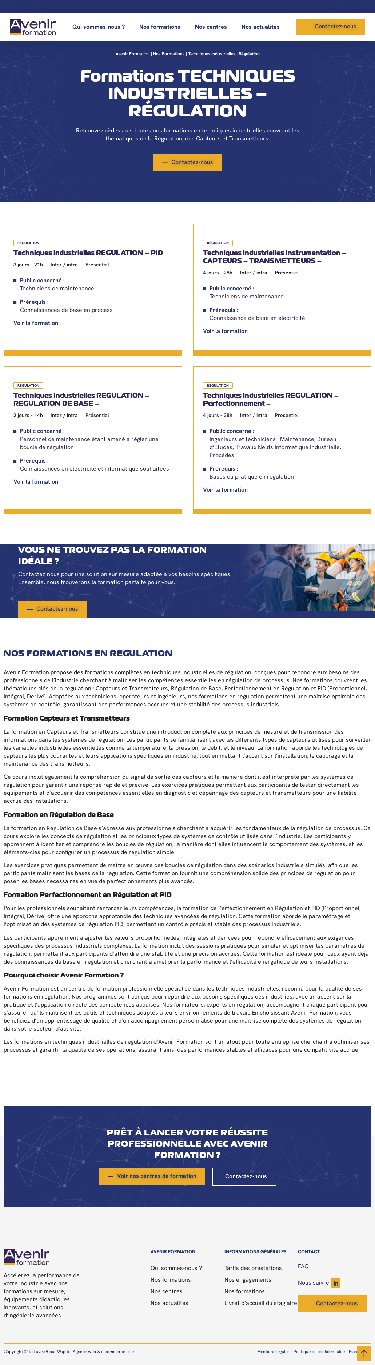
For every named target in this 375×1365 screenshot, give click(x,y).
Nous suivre (319, 1283)
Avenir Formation (133, 54)
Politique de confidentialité (319, 1352)
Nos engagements (247, 1280)
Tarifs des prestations (253, 1268)
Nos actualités (261, 27)
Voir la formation (35, 323)
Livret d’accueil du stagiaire (260, 1303)
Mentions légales (273, 1352)
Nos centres (211, 27)
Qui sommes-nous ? (98, 27)
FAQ (303, 1267)
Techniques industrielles (211, 54)
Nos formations (159, 27)
